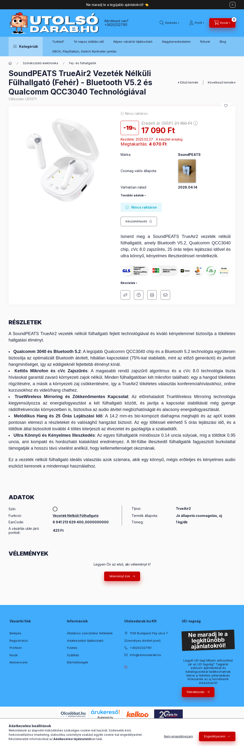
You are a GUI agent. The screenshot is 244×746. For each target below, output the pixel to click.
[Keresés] (169, 23)
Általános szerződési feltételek (90, 633)
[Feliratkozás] (139, 221)
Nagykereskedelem (176, 41)
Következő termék (221, 82)
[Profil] (196, 23)
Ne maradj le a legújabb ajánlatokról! (115, 5)
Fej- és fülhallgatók (82, 63)
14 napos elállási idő (89, 41)
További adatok (132, 195)
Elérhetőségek (77, 662)
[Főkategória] (10, 63)
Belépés (15, 633)
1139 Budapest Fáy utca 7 (149, 633)
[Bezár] (232, 5)
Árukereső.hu (105, 717)
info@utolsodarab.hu (145, 655)
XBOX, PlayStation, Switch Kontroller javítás (84, 51)
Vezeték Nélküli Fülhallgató (76, 516)
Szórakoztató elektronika (40, 63)
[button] (26, 46)
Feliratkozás (195, 692)
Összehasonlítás (125, 295)
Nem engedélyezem (178, 736)
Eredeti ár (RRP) (169, 123)
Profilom (16, 648)
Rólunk (205, 41)
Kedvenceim (19, 662)
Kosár (14, 655)
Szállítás (73, 655)
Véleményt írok (119, 576)
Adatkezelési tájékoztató (85, 640)
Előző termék (189, 82)
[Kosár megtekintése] (222, 23)
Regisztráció (19, 640)
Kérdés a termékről (138, 295)
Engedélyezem (214, 736)
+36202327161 (116, 25)
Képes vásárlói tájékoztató (132, 41)
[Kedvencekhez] (226, 106)
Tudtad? (58, 41)
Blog (223, 41)
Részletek (128, 283)
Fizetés (72, 648)
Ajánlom (165, 295)
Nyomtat (152, 295)
